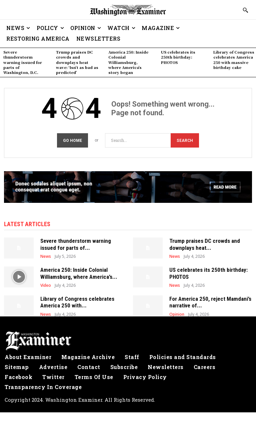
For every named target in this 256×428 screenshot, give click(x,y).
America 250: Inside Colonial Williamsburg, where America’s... (78, 272)
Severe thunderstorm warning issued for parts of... (75, 243)
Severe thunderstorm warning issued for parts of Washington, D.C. (22, 62)
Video (45, 284)
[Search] (185, 139)
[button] (245, 10)
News (45, 255)
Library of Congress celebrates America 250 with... (77, 301)
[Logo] (128, 340)
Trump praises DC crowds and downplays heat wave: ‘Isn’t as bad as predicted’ (77, 62)
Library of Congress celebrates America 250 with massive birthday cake (233, 59)
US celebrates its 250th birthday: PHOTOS (178, 57)
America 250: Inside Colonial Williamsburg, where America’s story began (128, 62)
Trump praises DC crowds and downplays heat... (204, 243)
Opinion (176, 313)
